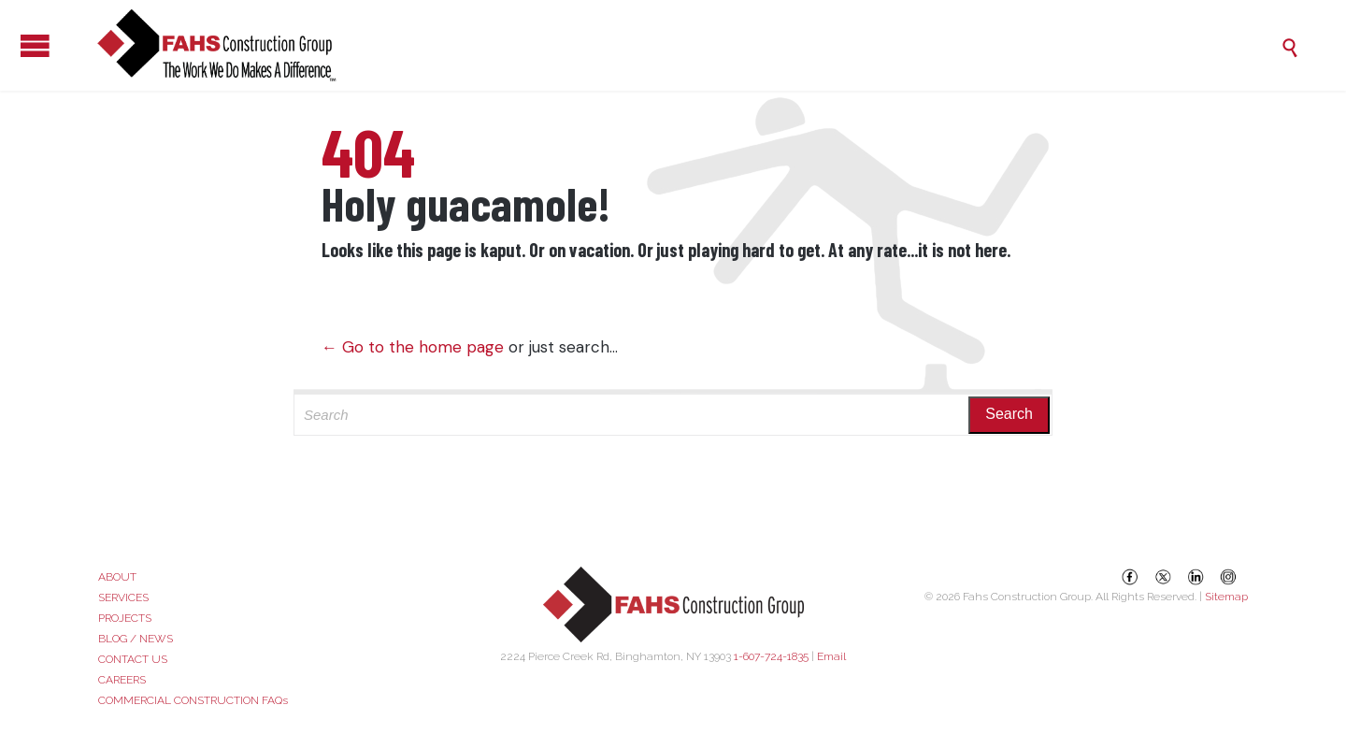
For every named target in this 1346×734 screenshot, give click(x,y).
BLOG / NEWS (135, 638)
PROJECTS (124, 618)
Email (831, 656)
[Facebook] (1130, 577)
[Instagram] (1228, 577)
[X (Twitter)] (1163, 577)
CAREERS (122, 679)
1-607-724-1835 (771, 656)
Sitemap (1226, 596)
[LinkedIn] (1195, 577)
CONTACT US (132, 659)
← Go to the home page (413, 347)
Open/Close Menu (18, 45)
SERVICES (123, 597)
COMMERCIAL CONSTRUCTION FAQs (193, 700)
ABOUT (117, 576)
